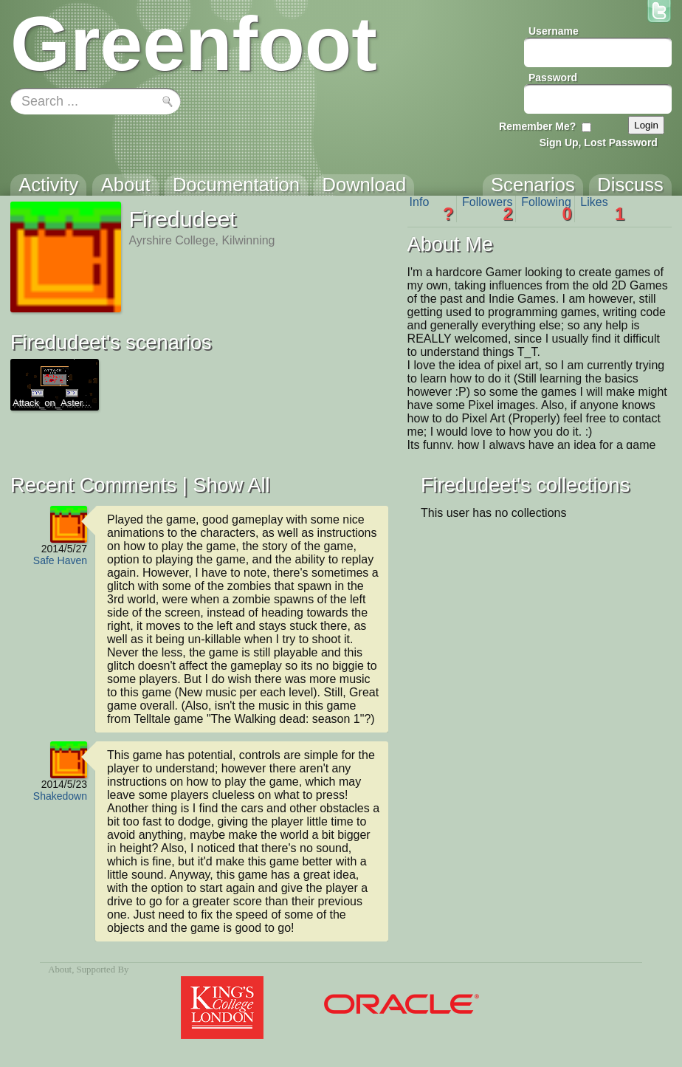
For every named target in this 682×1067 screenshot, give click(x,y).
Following (546, 209)
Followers (487, 209)
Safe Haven (60, 560)
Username (553, 31)
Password (552, 77)
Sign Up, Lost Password (599, 142)
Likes (602, 209)
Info (432, 209)
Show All (231, 484)
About (60, 969)
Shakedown (60, 796)
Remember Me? (537, 126)
